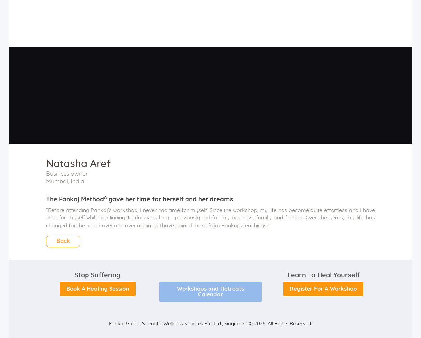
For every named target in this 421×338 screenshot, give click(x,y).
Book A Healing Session (97, 289)
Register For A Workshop (323, 289)
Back (63, 241)
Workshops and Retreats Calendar (210, 291)
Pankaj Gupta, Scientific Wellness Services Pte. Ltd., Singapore (178, 323)
